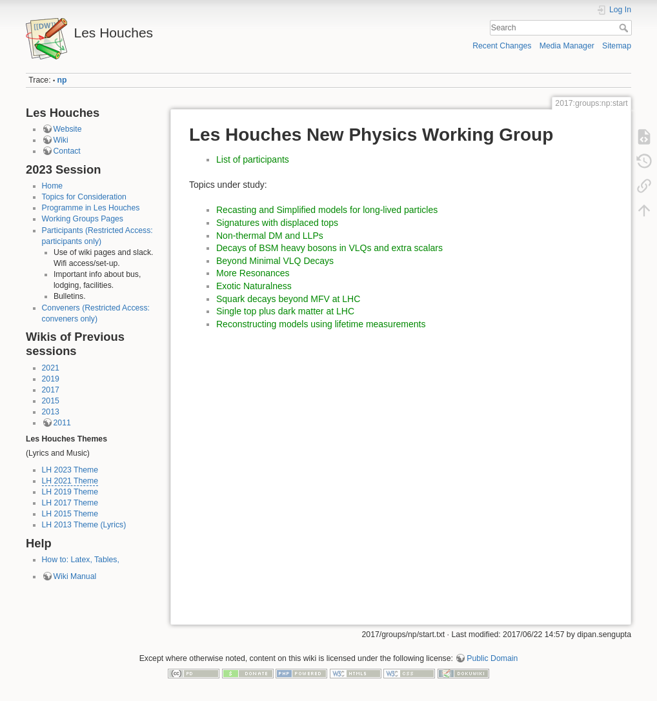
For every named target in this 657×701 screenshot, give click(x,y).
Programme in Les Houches (91, 207)
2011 (62, 422)
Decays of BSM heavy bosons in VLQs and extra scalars (329, 248)
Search (625, 27)
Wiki (61, 140)
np (62, 80)
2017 (50, 389)
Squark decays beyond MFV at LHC (288, 299)
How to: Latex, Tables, (80, 559)
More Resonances (253, 273)
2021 (50, 367)
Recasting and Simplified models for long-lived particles (327, 210)
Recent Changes (501, 45)
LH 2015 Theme (70, 513)
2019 (50, 378)
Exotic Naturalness (254, 286)
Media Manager (567, 45)
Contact (67, 151)
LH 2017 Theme (70, 502)
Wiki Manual (75, 576)
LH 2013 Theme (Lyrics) (84, 524)
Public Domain (492, 658)
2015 (50, 400)
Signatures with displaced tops (277, 223)
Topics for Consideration (84, 196)
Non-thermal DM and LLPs (269, 235)
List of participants (252, 159)
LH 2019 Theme (70, 491)
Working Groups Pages (82, 218)
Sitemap (616, 45)
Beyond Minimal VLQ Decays (275, 261)
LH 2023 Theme (70, 469)
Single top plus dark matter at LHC (285, 311)
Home (52, 185)
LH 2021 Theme (70, 480)
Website (68, 129)
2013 (50, 411)
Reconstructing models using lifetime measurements (320, 324)
